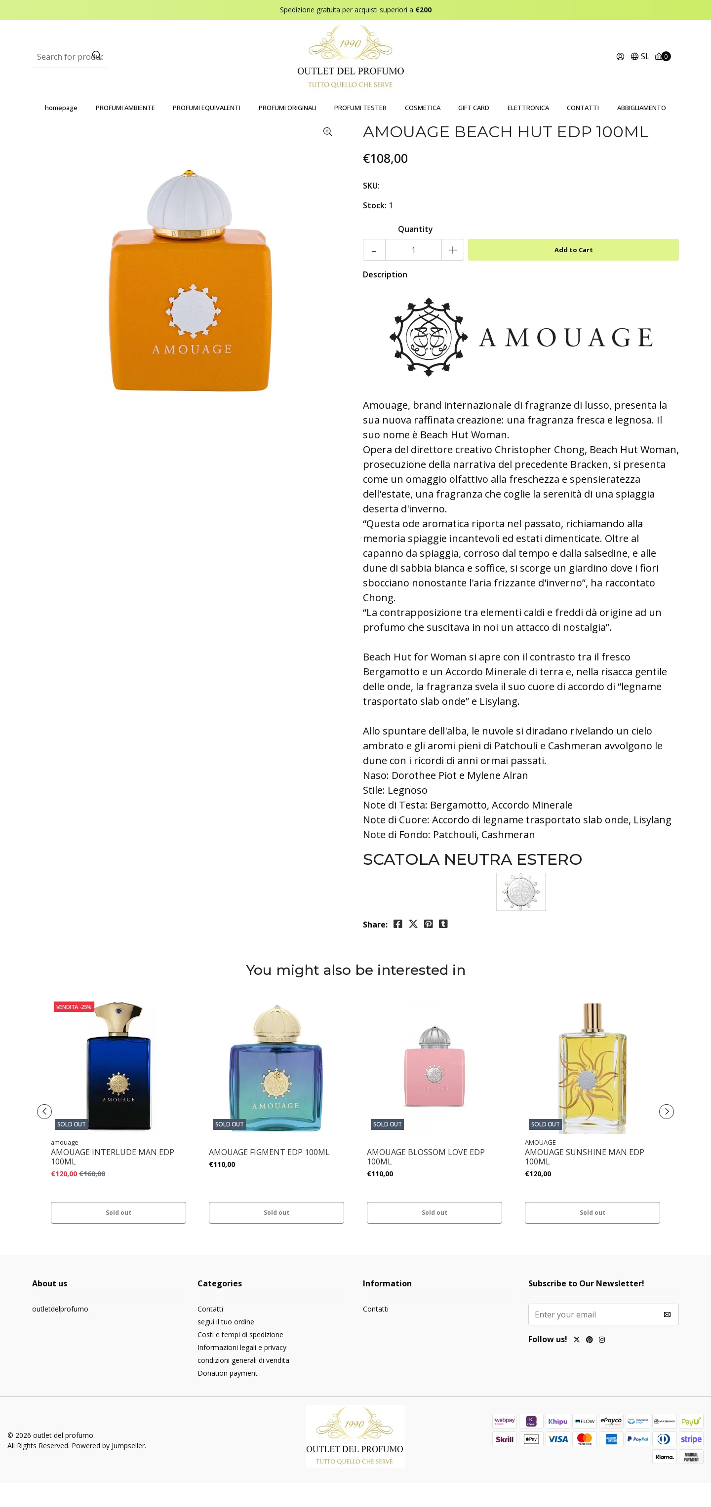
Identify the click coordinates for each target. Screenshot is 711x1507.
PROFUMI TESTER (360, 131)
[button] (640, 69)
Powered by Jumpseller (108, 1469)
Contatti (210, 1332)
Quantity (415, 252)
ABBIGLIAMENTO (641, 131)
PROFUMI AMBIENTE (125, 131)
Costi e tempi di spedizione (240, 1358)
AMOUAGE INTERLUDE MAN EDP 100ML (112, 1180)
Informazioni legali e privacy (242, 1371)
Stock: (375, 229)
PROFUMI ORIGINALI (287, 131)
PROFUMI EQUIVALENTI (206, 131)
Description (385, 298)
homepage (61, 131)
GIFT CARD (473, 131)
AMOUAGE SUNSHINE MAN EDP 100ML (584, 1180)
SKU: (371, 209)
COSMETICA (422, 131)
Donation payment (228, 1396)
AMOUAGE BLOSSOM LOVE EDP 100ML (426, 1180)
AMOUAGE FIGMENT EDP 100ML (269, 1176)
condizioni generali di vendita (243, 1384)
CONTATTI (583, 131)
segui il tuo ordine (226, 1345)
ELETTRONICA (528, 131)
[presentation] (49, 1135)
